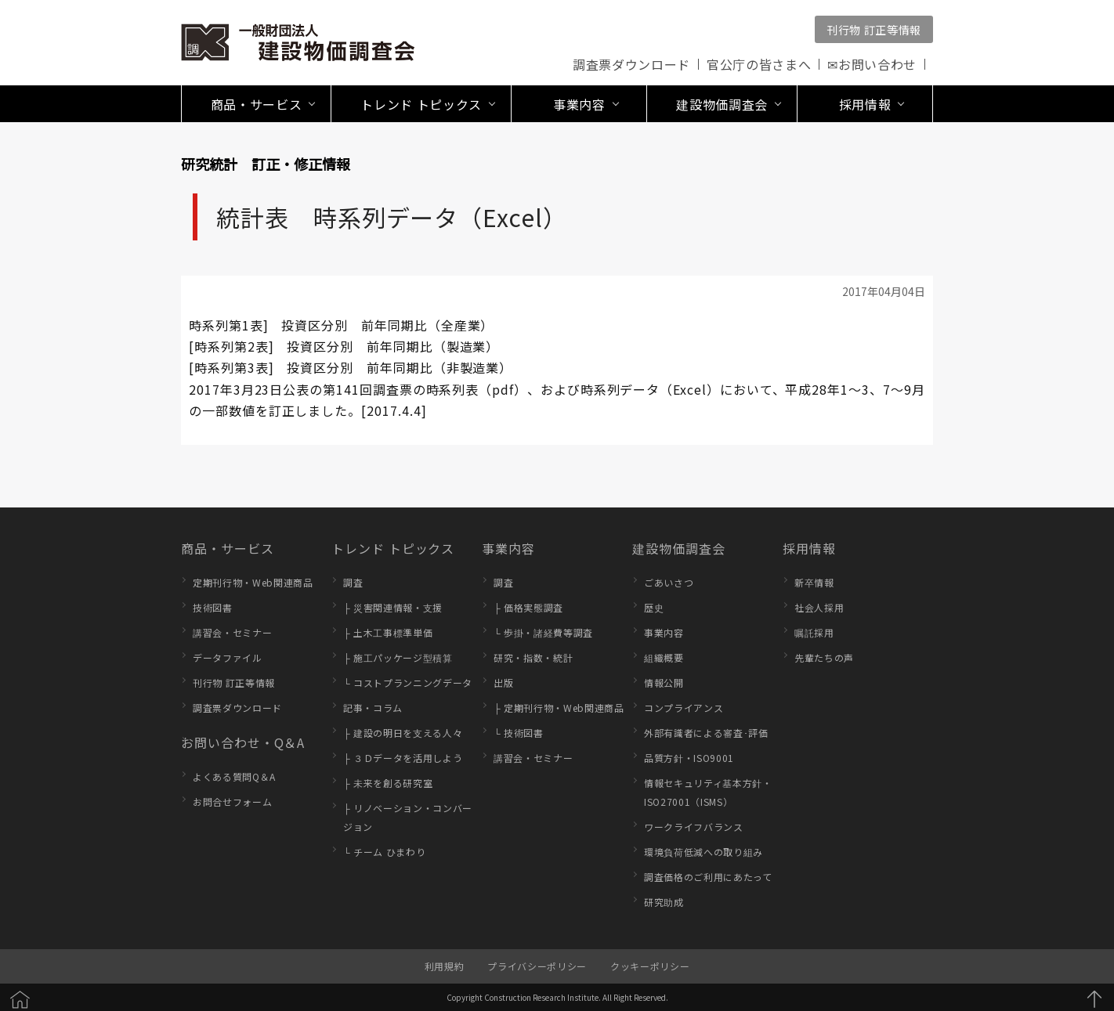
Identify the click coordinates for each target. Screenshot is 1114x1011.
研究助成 (664, 901)
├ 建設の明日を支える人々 (402, 732)
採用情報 (809, 548)
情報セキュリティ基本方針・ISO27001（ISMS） (708, 792)
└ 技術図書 (519, 732)
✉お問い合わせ (872, 64)
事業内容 (508, 548)
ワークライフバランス (693, 826)
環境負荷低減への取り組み (703, 851)
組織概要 (664, 657)
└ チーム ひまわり (384, 851)
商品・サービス (227, 548)
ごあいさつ (668, 582)
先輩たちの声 (824, 657)
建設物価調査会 (678, 548)
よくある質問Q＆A (234, 776)
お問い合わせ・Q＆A (243, 742)
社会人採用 (819, 607)
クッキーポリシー (649, 966)
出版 (503, 682)
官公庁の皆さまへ (759, 64)
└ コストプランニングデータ (407, 682)
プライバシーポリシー (537, 966)
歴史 (654, 607)
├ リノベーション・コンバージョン (407, 817)
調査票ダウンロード (631, 64)
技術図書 (213, 607)
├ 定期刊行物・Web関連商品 (559, 707)
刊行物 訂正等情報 (873, 30)
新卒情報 (814, 582)
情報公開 (664, 682)
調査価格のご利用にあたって (708, 876)
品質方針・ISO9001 (689, 757)
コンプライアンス (683, 707)
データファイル (227, 657)
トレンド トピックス (392, 548)
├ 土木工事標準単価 (387, 632)
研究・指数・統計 (533, 657)
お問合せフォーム (232, 801)
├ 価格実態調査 (528, 607)
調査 (353, 582)
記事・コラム (373, 707)
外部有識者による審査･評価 (706, 732)
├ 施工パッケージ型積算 (398, 657)
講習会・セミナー (232, 632)
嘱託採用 (814, 632)
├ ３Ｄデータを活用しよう (402, 757)
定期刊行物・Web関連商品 (253, 582)
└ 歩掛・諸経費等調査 (543, 632)
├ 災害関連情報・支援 (393, 607)
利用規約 (445, 966)
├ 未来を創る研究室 (387, 782)
